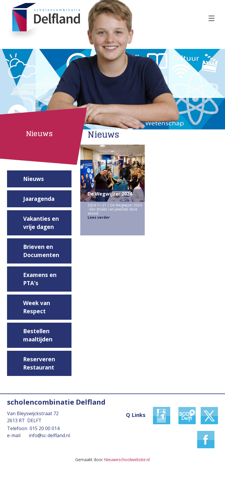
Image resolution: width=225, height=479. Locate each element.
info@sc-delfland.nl (49, 435)
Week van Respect (36, 307)
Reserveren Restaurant (39, 363)
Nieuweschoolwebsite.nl (127, 459)
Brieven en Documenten (41, 251)
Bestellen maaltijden (37, 335)
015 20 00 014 (44, 428)
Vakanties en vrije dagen (41, 223)
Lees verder (99, 217)
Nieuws (33, 179)
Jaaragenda (38, 199)
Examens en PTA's (40, 279)
